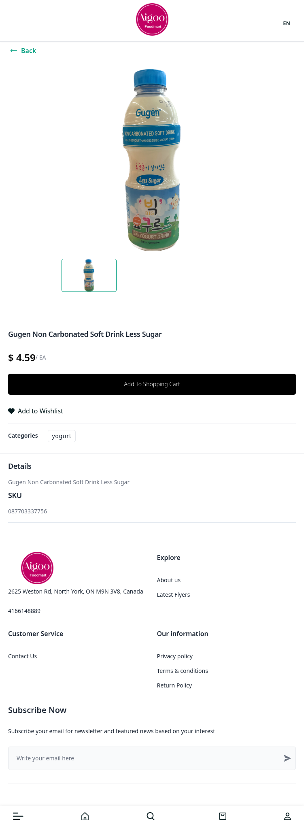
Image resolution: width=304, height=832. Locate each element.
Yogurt (62, 436)
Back (23, 50)
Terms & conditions (182, 671)
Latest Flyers (173, 594)
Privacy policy (175, 656)
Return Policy (174, 685)
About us (169, 580)
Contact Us (22, 656)
